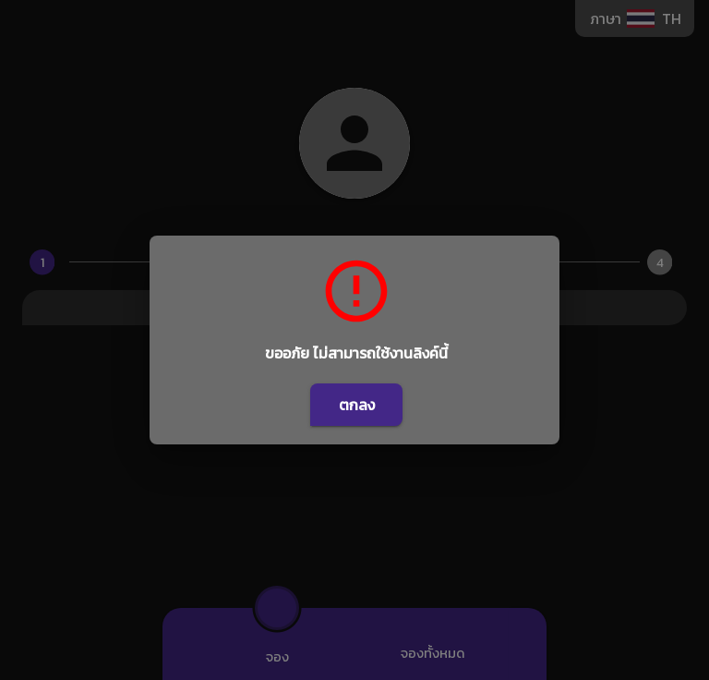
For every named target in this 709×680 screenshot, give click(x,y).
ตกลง (356, 404)
